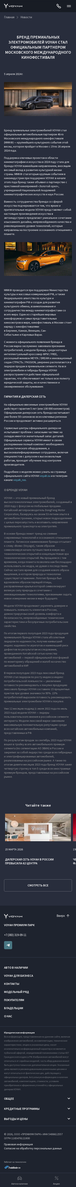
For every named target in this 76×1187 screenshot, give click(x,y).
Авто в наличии (16, 967)
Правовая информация (18, 1144)
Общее (9, 1099)
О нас (8, 1016)
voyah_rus (19, 480)
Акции (56, 1180)
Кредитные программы (22, 1109)
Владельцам (13, 1008)
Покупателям (14, 1000)
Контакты (11, 984)
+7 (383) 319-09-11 (15, 935)
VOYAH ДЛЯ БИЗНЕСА (18, 976)
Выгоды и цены (16, 1119)
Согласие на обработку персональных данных (33, 1148)
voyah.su (45, 476)
